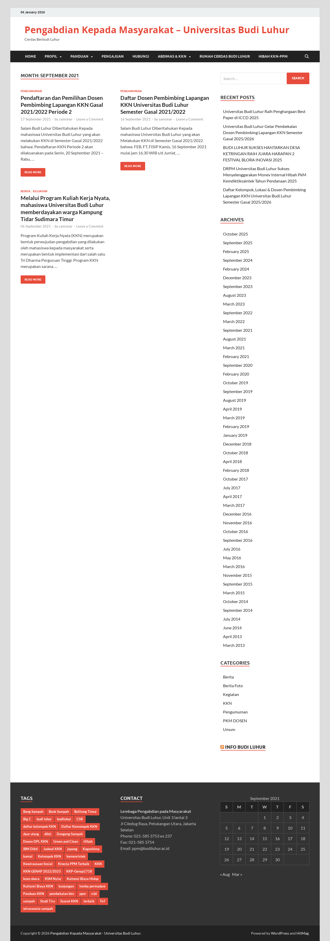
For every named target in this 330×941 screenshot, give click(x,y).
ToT (102, 901)
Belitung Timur (85, 811)
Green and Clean (65, 841)
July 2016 (231, 548)
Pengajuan (113, 56)
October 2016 (235, 531)
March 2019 (234, 417)
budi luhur (44, 819)
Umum (229, 729)
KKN (227, 703)
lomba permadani (92, 886)
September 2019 (237, 391)
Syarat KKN (69, 901)
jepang (72, 849)
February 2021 (236, 356)
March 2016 (234, 566)
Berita (25, 191)
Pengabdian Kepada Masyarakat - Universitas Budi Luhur (95, 933)
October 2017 (235, 478)
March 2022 (234, 321)
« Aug (225, 874)
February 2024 (236, 268)
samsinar (65, 119)
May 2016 (232, 557)
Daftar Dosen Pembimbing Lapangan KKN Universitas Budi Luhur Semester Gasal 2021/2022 (164, 104)
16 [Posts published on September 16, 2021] (277, 838)
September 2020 (237, 365)
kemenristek (76, 856)
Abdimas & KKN (172, 56)
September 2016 (237, 540)
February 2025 (236, 251)
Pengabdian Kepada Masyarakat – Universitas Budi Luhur (156, 29)
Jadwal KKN (52, 849)
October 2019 (235, 382)
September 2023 (237, 286)
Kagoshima (91, 849)
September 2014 (237, 610)
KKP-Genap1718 (79, 871)
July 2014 (231, 618)
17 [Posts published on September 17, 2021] (290, 838)
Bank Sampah (59, 811)
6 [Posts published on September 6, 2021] (239, 827)
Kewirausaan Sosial (38, 864)
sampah (29, 901)
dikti (47, 834)
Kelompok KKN (49, 856)
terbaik (89, 901)
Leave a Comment (89, 119)
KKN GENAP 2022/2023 (42, 871)
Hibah (88, 841)
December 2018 (237, 443)
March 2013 (234, 645)
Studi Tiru (47, 901)
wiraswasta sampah (38, 909)
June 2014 (232, 627)
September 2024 (237, 260)
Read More (31, 171)
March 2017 (234, 505)
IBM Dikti (30, 849)
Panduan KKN (33, 894)
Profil (51, 56)
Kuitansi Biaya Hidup (82, 879)
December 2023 (237, 277)
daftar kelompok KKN (39, 826)
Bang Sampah (33, 811)
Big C (27, 819)
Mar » (237, 874)
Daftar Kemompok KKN (79, 826)
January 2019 (235, 435)
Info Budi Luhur (245, 747)
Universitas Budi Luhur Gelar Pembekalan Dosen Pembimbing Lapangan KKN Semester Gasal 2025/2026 (263, 132)
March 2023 (234, 303)
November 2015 (237, 575)
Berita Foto (233, 685)
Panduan (79, 56)
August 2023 (234, 295)
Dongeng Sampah (70, 834)
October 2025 (235, 233)
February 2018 (236, 470)
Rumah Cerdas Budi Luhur (225, 56)
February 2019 (236, 426)
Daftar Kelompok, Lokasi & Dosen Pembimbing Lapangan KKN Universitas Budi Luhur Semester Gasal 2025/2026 (264, 195)
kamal (27, 856)
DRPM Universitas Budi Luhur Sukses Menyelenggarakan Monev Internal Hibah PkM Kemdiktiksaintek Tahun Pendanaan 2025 (264, 174)
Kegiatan (40, 191)
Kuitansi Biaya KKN (38, 886)
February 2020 (236, 373)
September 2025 (237, 242)
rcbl (94, 894)
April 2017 (232, 496)
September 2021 (237, 330)
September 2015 (237, 583)
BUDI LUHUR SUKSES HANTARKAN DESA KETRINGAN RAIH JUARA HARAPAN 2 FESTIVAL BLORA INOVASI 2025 (261, 153)
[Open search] (307, 57)
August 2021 (234, 338)
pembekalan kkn (62, 894)
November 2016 (237, 522)
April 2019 (232, 408)
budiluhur (64, 819)
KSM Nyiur (53, 879)
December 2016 (237, 513)
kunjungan (66, 886)
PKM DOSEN (235, 720)
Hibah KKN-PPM (273, 56)
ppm (82, 894)
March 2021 (234, 347)
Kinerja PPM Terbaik (73, 864)
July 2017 (231, 487)
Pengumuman (31, 91)
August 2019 (234, 400)
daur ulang (31, 834)
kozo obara (31, 879)
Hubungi (141, 56)
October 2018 (235, 452)
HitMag (302, 933)
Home (30, 56)
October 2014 (235, 601)
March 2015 (234, 592)
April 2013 (232, 636)
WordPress (280, 933)
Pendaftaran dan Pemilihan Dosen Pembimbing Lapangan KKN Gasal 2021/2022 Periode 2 (62, 104)
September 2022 (237, 312)
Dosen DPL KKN (35, 841)
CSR (80, 819)
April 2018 (232, 461)
